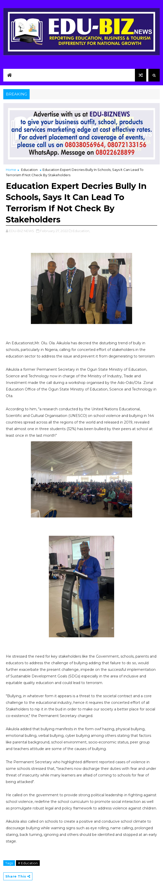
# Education (28, 863)
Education (29, 170)
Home (11, 170)
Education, (81, 231)
